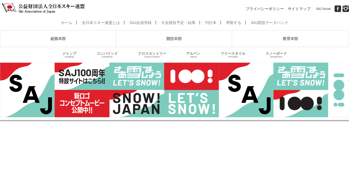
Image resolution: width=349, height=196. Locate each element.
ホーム (66, 22)
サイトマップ (299, 9)
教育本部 (290, 38)
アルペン (193, 54)
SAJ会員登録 (140, 22)
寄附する (233, 22)
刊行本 (210, 22)
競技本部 (174, 38)
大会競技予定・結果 (178, 22)
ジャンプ (69, 54)
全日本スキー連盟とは (101, 22)
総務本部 (58, 38)
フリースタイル (233, 54)
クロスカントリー (152, 54)
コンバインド (107, 54)
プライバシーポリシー (265, 9)
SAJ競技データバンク (269, 22)
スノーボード (276, 54)
